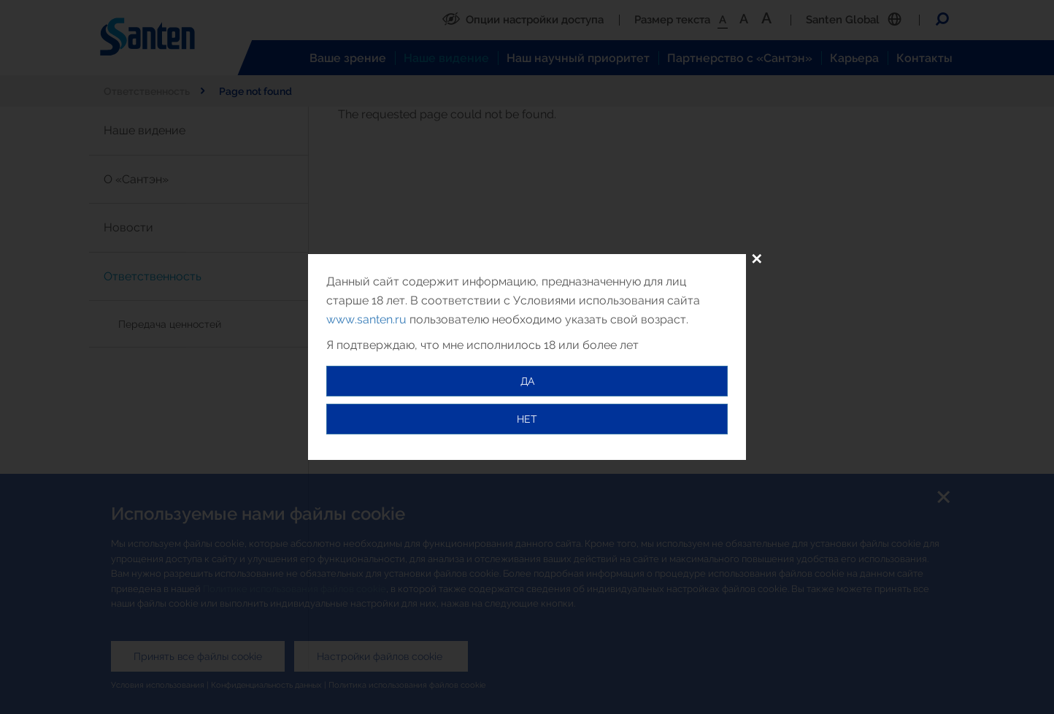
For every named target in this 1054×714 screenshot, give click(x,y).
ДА (527, 381)
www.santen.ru (366, 319)
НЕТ (527, 419)
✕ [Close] (756, 259)
